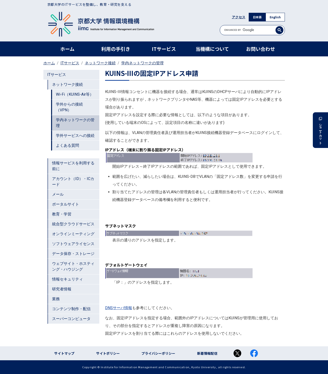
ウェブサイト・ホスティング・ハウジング (73, 266)
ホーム (67, 48)
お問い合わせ (260, 48)
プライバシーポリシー (158, 353)
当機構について (212, 48)
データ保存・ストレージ (73, 253)
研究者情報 (61, 289)
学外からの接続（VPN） (69, 107)
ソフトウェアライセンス (73, 243)
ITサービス (164, 48)
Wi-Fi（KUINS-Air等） (75, 94)
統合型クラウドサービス (73, 224)
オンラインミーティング (73, 234)
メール (58, 194)
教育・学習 (61, 214)
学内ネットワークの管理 (142, 63)
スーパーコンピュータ (71, 318)
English (275, 17)
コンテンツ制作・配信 (71, 309)
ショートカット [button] (320, 130)
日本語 (257, 17)
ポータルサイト (65, 204)
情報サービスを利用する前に (73, 166)
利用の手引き (115, 48)
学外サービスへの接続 (75, 135)
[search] (252, 30)
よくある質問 (67, 145)
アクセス (238, 17)
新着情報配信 (207, 353)
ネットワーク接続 (100, 63)
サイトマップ (64, 353)
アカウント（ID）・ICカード (73, 181)
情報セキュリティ (67, 279)
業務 (56, 299)
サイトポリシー (108, 353)
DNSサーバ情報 (118, 308)
